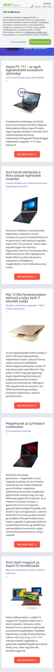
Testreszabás (19, 41)
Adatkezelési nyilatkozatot (36, 32)
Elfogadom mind (40, 41)
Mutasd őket (27, 154)
